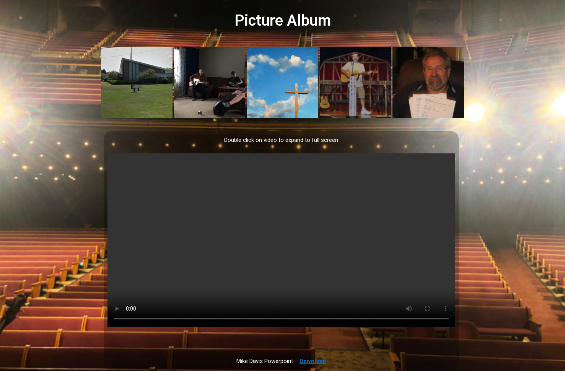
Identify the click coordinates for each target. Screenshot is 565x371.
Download (313, 361)
